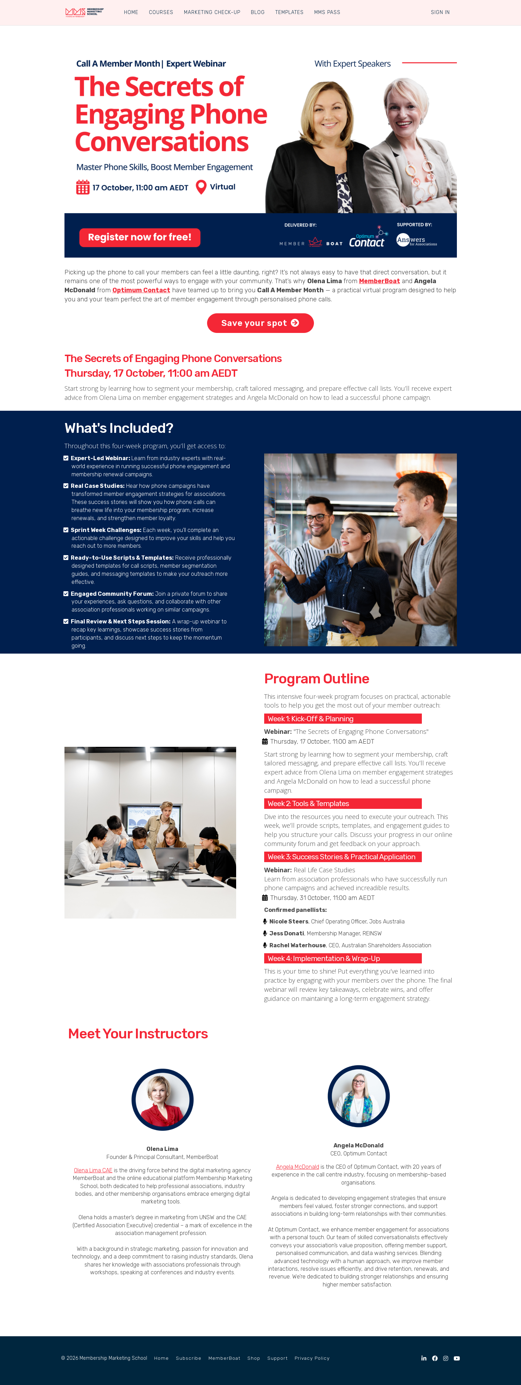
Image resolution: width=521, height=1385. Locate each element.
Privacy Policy (312, 1358)
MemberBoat (224, 1358)
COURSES (161, 12)
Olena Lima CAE (93, 1170)
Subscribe (188, 1358)
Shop (253, 1358)
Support (277, 1358)
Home (161, 1358)
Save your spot (260, 323)
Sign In (440, 12)
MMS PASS (327, 12)
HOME (131, 12)
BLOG (258, 12)
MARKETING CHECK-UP (212, 12)
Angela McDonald (297, 1167)
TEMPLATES (289, 12)
